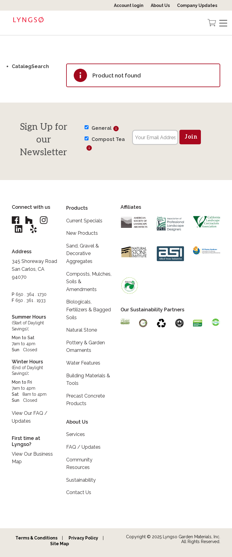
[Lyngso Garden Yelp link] (33, 229)
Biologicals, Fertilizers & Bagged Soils (88, 309)
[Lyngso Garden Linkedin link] (18, 229)
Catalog (21, 66)
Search (40, 66)
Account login (128, 5)
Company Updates (197, 5)
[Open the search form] (200, 23)
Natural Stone (81, 330)
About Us (160, 5)
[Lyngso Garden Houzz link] (29, 220)
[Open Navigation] (223, 23)
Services (75, 434)
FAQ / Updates (83, 447)
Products (77, 208)
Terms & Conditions (36, 538)
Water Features (83, 363)
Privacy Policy (83, 538)
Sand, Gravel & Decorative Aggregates (82, 253)
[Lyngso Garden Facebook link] (16, 220)
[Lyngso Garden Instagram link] (44, 220)
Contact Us (78, 492)
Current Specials (84, 221)
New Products (82, 233)
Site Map (59, 543)
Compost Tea (108, 139)
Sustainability (81, 480)
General (101, 128)
